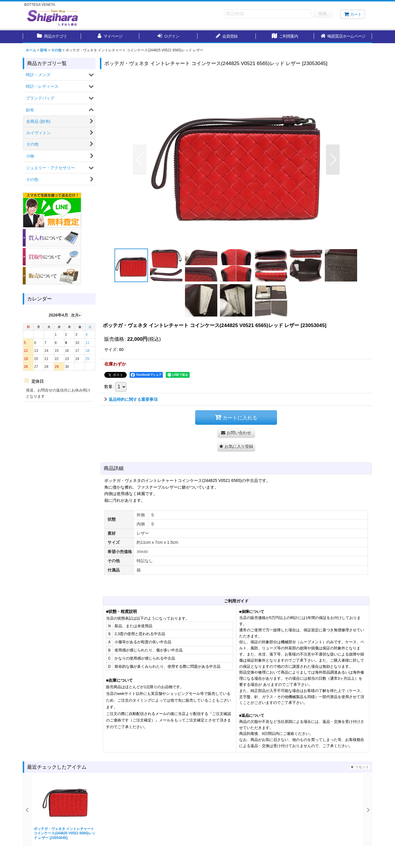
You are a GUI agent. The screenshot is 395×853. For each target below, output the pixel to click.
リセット (360, 767)
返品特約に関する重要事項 (131, 399)
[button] (343, 36)
